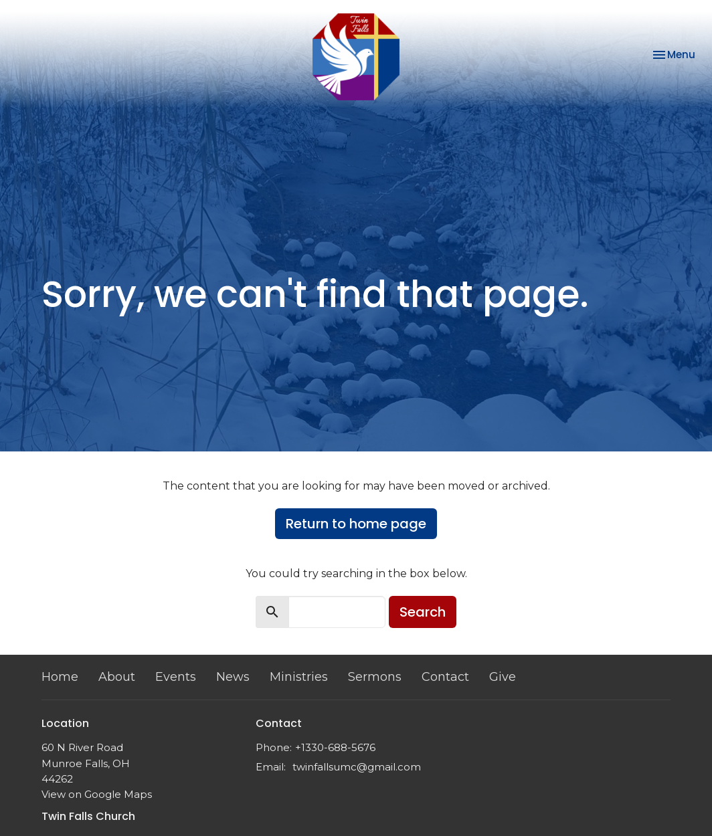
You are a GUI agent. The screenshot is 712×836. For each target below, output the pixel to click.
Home (59, 676)
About (116, 676)
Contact (445, 676)
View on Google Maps (96, 794)
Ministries (299, 676)
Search (422, 612)
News (233, 676)
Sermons (375, 676)
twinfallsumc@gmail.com (356, 766)
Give (502, 676)
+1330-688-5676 (335, 747)
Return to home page (356, 523)
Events (175, 676)
